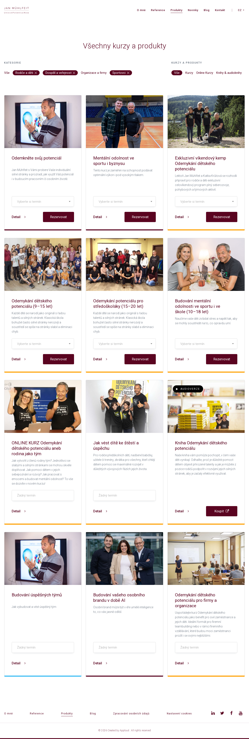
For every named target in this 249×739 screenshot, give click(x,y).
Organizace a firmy (94, 73)
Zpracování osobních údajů (131, 713)
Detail (19, 217)
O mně (141, 10)
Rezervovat (58, 217)
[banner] (16, 10)
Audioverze (188, 388)
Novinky (193, 10)
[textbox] (43, 201)
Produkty (176, 10)
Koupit (221, 511)
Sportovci (120, 73)
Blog (207, 10)
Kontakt (220, 10)
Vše (7, 73)
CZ (240, 10)
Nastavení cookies (179, 713)
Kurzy (189, 73)
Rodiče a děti (26, 73)
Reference (158, 10)
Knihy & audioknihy (229, 73)
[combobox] (43, 201)
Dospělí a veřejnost (60, 73)
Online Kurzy (204, 73)
